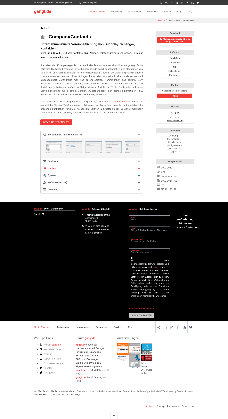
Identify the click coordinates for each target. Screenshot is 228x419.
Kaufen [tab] (52, 168)
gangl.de (42, 11)
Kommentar (135, 250)
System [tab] (52, 175)
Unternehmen (134, 11)
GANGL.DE (39, 214)
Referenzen (152, 11)
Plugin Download (97, 11)
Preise (175, 96)
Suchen (190, 12)
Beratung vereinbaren (56, 122)
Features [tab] (53, 161)
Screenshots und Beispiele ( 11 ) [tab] (65, 134)
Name (134, 217)
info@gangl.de (95, 232)
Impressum (174, 406)
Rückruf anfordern (142, 315)
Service (167, 11)
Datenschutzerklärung (144, 264)
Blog (179, 11)
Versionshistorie (174, 120)
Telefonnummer (137, 239)
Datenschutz (188, 406)
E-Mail (134, 228)
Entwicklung (117, 11)
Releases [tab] (53, 189)
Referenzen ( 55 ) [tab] (57, 182)
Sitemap (161, 406)
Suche (149, 406)
